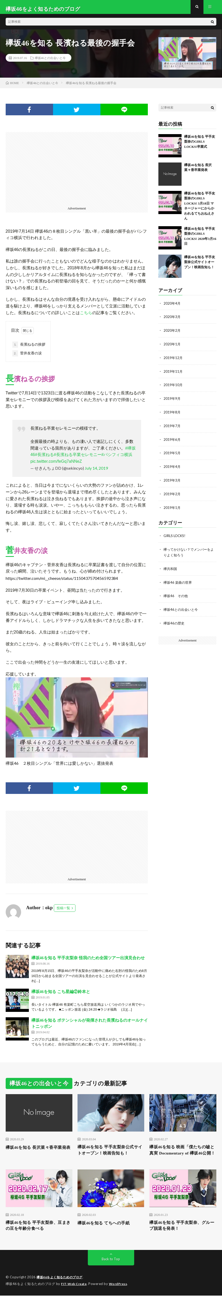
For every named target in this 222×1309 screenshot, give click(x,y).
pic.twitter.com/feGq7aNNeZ (56, 465)
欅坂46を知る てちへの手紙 (107, 1235)
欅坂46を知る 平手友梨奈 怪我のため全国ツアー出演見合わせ (88, 962)
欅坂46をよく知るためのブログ (61, 1291)
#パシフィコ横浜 (117, 459)
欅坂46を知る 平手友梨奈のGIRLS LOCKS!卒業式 (199, 146)
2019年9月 (172, 401)
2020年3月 (172, 321)
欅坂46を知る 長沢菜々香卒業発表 (37, 1155)
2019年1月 (172, 508)
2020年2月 (172, 334)
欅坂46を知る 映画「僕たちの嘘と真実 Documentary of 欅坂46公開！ (181, 1158)
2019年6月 (172, 441)
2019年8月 (172, 414)
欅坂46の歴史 (175, 622)
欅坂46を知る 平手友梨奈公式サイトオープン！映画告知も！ (199, 266)
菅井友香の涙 (27, 357)
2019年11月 (173, 374)
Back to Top (111, 1273)
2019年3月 (172, 481)
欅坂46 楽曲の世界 (179, 582)
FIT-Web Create (75, 1297)
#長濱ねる (44, 459)
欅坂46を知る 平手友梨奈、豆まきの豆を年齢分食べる (37, 1239)
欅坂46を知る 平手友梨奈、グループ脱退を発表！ (181, 1239)
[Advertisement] (77, 172)
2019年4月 (172, 468)
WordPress (121, 1297)
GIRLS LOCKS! (176, 536)
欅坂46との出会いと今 (50, 61)
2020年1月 (172, 347)
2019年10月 (173, 388)
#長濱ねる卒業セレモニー (77, 459)
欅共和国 (171, 569)
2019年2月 (172, 495)
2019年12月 (173, 361)
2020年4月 (172, 307)
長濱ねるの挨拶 (28, 349)
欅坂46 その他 (176, 595)
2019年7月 (172, 428)
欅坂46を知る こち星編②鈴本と (60, 996)
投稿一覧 (63, 912)
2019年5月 (172, 455)
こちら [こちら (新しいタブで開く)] (86, 317)
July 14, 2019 (96, 472)
